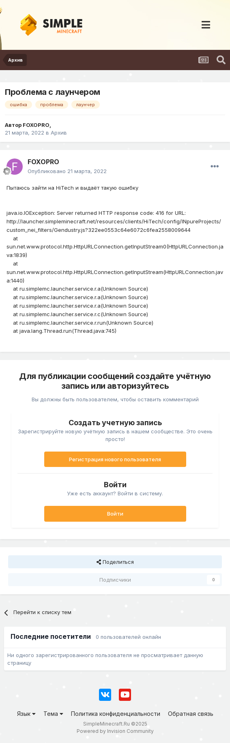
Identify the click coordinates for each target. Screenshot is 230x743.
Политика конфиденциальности (115, 713)
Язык (26, 713)
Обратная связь (190, 713)
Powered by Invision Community (115, 731)
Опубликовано (67, 171)
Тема (53, 713)
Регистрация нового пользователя (115, 459)
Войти (115, 513)
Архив (59, 132)
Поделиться (115, 562)
